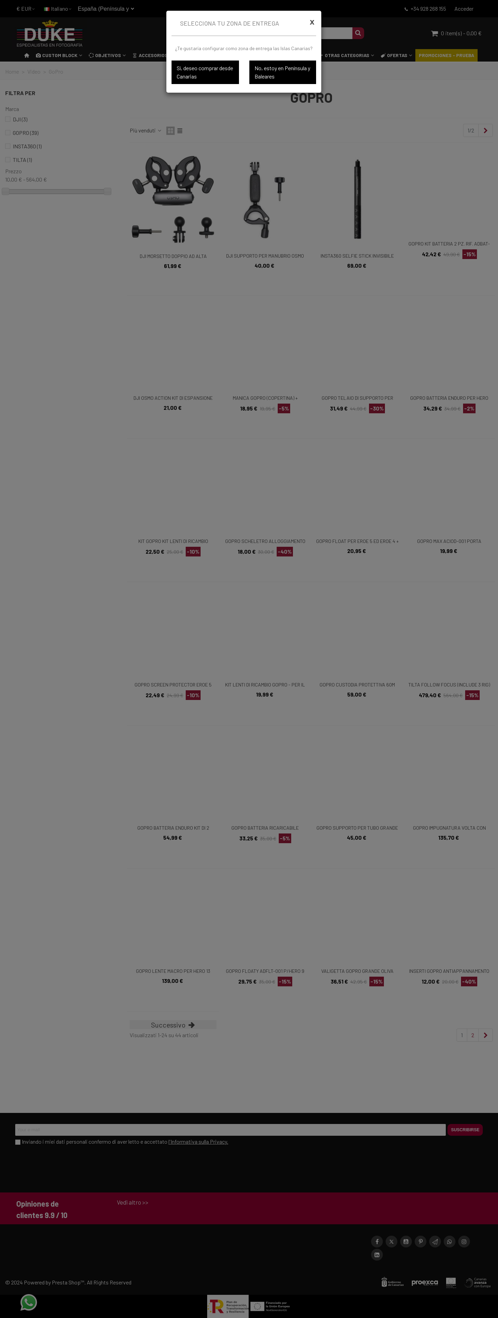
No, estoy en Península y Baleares (282, 72)
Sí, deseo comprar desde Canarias (205, 72)
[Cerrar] (312, 22)
